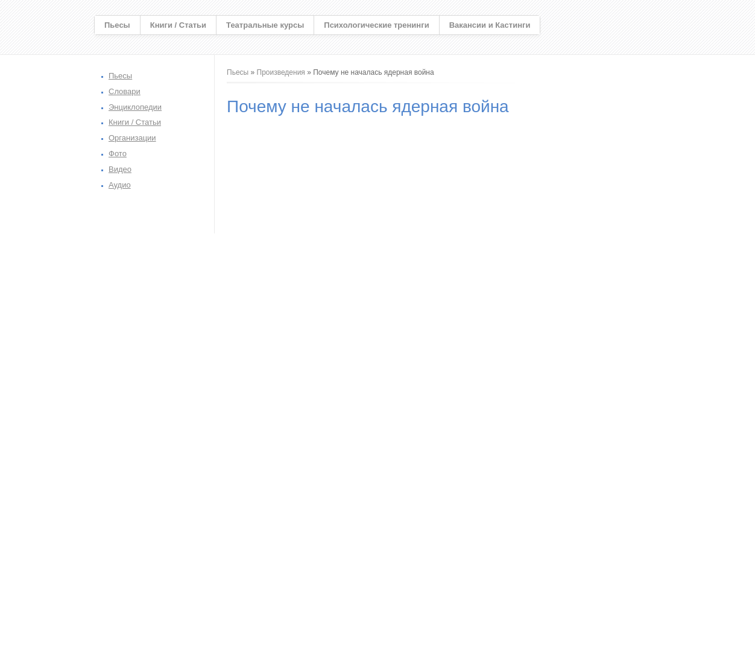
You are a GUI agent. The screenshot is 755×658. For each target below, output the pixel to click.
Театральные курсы (265, 25)
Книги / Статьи (178, 25)
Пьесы (117, 25)
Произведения (281, 72)
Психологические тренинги (376, 25)
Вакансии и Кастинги (490, 25)
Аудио (120, 184)
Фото (118, 153)
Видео (120, 169)
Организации (132, 137)
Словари (125, 91)
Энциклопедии (135, 107)
